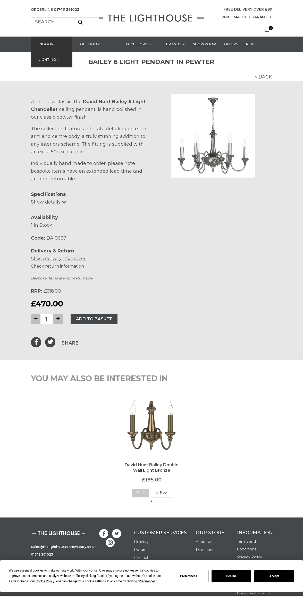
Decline (231, 576)
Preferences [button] (147, 581)
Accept (274, 576)
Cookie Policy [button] (45, 581)
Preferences (188, 576)
